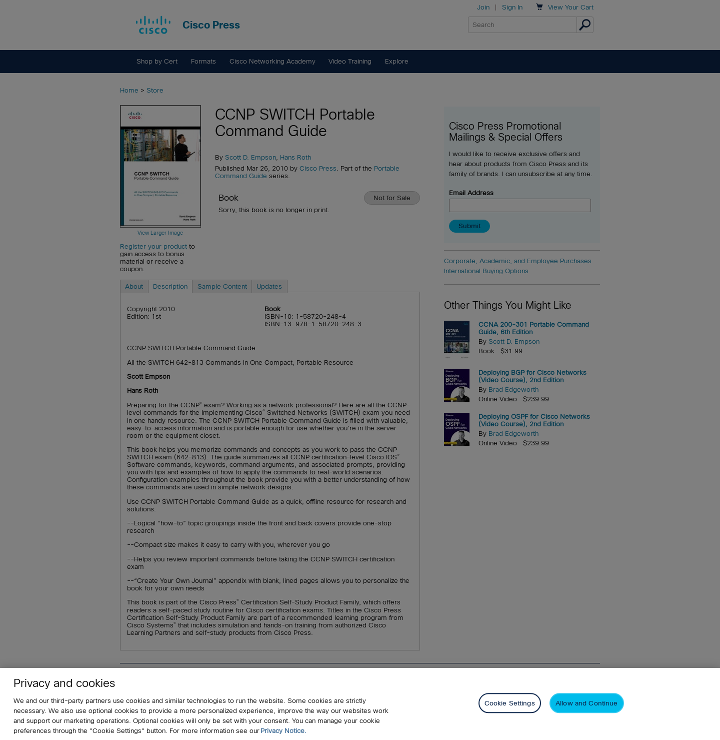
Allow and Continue (587, 703)
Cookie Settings (509, 703)
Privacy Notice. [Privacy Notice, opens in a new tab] (283, 730)
